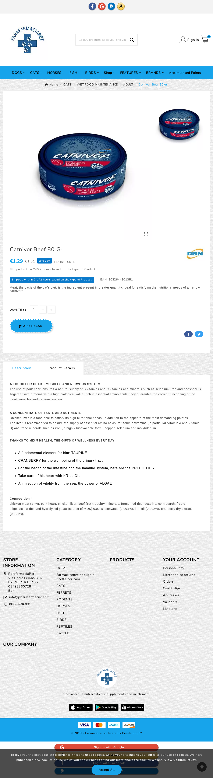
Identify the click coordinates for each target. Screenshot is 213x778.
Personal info (173, 568)
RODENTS (64, 599)
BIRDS (61, 620)
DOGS (61, 568)
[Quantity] (34, 309)
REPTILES (64, 626)
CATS (60, 586)
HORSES (63, 606)
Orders (168, 581)
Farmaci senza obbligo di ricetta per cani (75, 577)
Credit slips (172, 588)
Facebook (188, 334)
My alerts (170, 609)
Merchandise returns (179, 575)
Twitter (199, 334)
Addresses (171, 595)
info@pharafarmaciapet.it (29, 597)
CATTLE (62, 633)
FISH (60, 613)
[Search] (101, 39)
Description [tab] (21, 368)
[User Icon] (189, 39)
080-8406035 (20, 604)
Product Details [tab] (62, 368)
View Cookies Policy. (180, 760)
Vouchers (170, 602)
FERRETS (63, 592)
